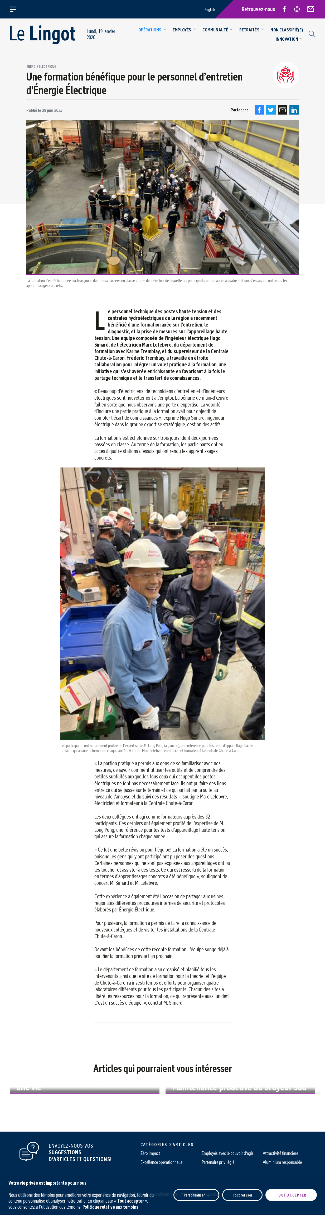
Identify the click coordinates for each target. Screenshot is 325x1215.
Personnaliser (196, 1193)
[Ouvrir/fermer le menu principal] (16, 9)
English (210, 9)
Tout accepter (291, 1193)
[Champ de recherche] (311, 33)
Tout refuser (242, 1193)
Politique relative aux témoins (110, 1205)
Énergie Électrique (41, 67)
